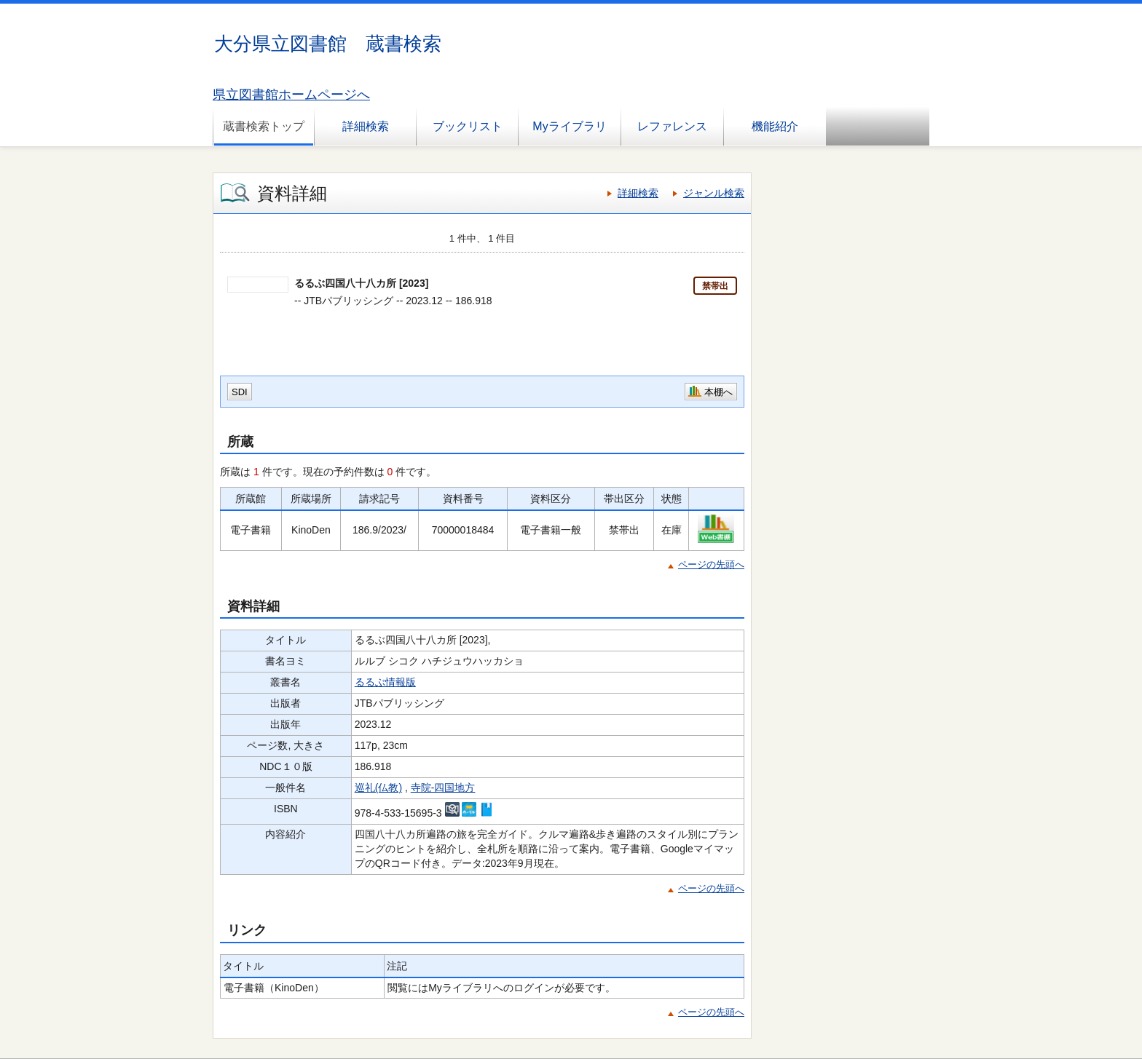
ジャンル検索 (713, 193)
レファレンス (672, 126)
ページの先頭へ (711, 564)
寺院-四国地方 (443, 787)
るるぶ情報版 (385, 682)
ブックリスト (468, 126)
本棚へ (718, 391)
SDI (240, 391)
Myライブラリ (569, 126)
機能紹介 (775, 126)
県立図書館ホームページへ (291, 94)
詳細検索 (365, 126)
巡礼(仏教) (378, 787)
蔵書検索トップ (263, 126)
